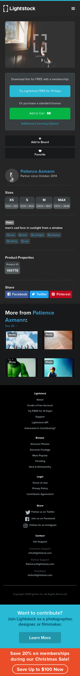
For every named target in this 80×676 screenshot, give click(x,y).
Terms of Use (40, 483)
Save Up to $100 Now (40, 669)
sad (24, 241)
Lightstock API (40, 422)
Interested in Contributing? (40, 428)
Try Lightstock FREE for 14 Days (40, 91)
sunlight (37, 235)
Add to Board (40, 140)
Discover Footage (40, 450)
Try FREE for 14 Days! (40, 411)
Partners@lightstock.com (40, 564)
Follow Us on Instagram (43, 525)
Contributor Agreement (40, 494)
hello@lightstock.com (40, 575)
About (40, 400)
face (23, 235)
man (11, 235)
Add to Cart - (40, 113)
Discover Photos (40, 444)
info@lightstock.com (40, 553)
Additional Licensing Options (40, 123)
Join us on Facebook (43, 518)
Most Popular (40, 455)
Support (40, 417)
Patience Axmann (37, 171)
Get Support (40, 542)
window (54, 235)
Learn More (40, 637)
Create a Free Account (40, 405)
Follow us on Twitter (43, 512)
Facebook (17, 294)
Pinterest (60, 294)
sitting (12, 241)
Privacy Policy (40, 488)
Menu (73, 8)
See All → (11, 326)
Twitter (39, 294)
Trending (40, 461)
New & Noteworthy (40, 467)
